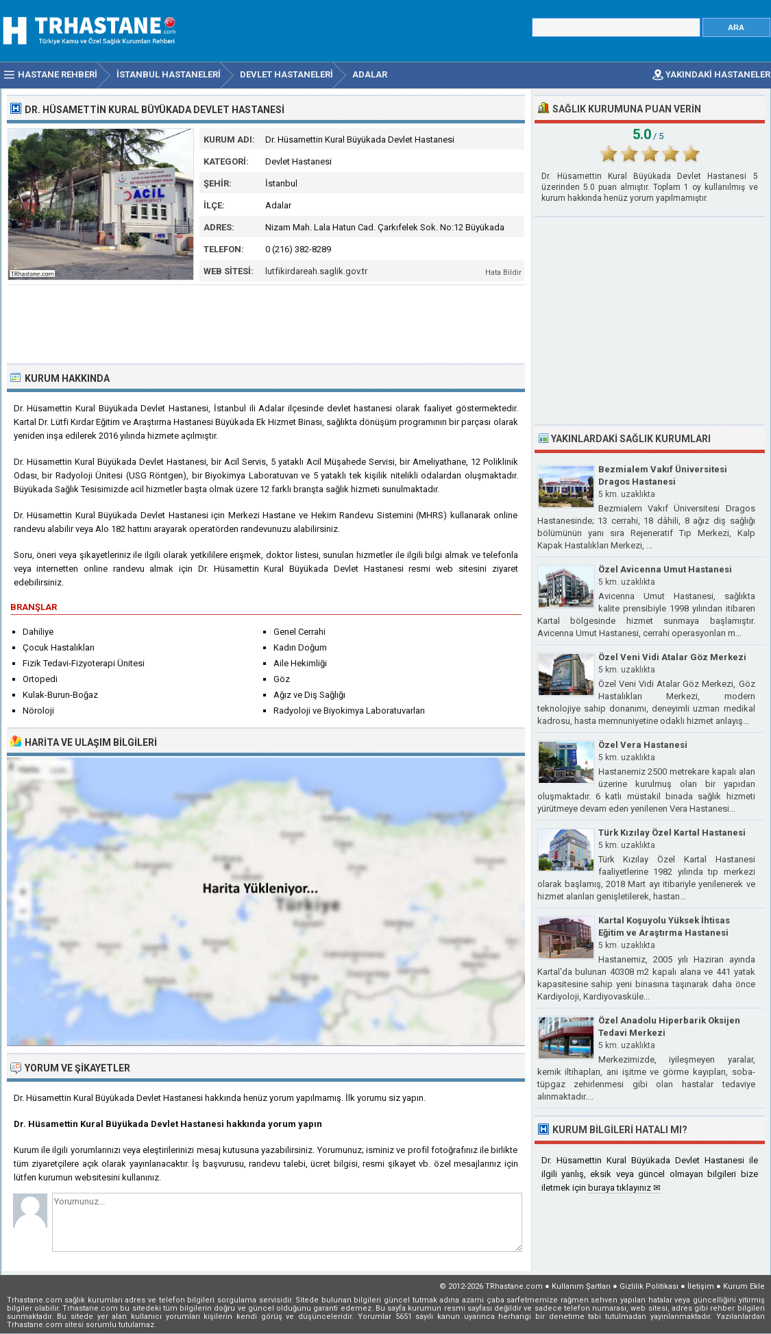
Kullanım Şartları (581, 1286)
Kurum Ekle (744, 1286)
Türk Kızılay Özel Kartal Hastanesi (672, 832)
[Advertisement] (266, 323)
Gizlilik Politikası (649, 1286)
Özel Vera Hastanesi (642, 745)
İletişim (700, 1286)
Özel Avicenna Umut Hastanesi (665, 569)
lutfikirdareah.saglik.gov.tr (316, 271)
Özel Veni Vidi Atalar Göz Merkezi (672, 657)
